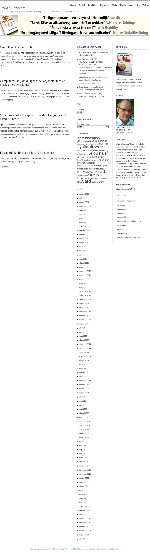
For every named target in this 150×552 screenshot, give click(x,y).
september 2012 (85, 433)
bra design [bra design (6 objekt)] (103, 144)
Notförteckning (127, 5)
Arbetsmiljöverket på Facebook (129, 221)
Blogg (73, 5)
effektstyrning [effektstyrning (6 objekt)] (83, 154)
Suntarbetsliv (122, 233)
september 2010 (85, 531)
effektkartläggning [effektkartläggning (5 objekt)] (100, 150)
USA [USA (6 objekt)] (79, 182)
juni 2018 (82, 251)
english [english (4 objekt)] (86, 157)
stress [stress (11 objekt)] (91, 175)
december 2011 (85, 470)
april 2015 (82, 332)
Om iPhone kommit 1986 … (18, 47)
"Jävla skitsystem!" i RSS (125, 189)
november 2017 (85, 275)
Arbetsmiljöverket (123, 217)
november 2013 (85, 381)
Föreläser (92, 5)
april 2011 (82, 502)
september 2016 (85, 299)
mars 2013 (83, 409)
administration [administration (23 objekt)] (88, 138)
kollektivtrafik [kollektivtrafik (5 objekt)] (82, 169)
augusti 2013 (84, 393)
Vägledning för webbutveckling (128, 237)
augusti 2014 (84, 360)
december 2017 (85, 271)
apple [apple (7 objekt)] (93, 141)
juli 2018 (82, 247)
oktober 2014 (84, 352)
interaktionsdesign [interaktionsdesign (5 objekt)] (85, 166)
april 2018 (82, 255)
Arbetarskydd (122, 209)
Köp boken (104, 5)
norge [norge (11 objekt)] (100, 168)
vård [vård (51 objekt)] (86, 181)
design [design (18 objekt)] (98, 147)
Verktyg (145, 5)
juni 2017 (82, 283)
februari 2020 (84, 235)
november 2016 (85, 295)
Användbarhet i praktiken (126, 201)
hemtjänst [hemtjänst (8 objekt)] (104, 160)
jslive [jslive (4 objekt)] (105, 166)
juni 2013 (82, 401)
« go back (4, 167)
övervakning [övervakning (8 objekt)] (98, 182)
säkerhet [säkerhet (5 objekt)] (99, 175)
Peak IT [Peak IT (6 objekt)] (81, 172)
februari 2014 (84, 372)
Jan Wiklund (83, 77)
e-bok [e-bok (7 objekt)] (90, 150)
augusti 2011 (84, 486)
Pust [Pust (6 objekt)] (92, 172)
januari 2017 (83, 287)
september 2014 (85, 356)
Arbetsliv (120, 213)
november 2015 (85, 312)
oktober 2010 (84, 527)
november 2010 (85, 523)
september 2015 (85, 320)
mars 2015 (83, 336)
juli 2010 (82, 539)
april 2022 (82, 214)
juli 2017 (82, 279)
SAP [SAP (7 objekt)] (97, 172)
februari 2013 (84, 413)
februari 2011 (84, 510)
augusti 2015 (84, 324)
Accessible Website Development (94, 549)
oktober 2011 (84, 478)
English (82, 5)
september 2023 (85, 206)
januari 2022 (83, 218)
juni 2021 (82, 222)
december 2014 (85, 344)
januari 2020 (83, 239)
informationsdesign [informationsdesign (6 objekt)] (86, 163)
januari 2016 (83, 308)
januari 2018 (83, 267)
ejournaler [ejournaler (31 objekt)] (99, 153)
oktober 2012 (84, 429)
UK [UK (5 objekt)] (99, 178)
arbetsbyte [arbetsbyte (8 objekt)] (101, 141)
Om (138, 5)
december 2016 (85, 291)
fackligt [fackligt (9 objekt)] (99, 156)
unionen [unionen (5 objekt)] (104, 178)
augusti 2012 (84, 437)
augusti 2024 (84, 202)
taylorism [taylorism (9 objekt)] (82, 178)
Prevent (120, 229)
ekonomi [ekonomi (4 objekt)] (80, 157)
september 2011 (85, 482)
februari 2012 (84, 462)
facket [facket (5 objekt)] (92, 157)
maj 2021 (82, 226)
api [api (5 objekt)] (88, 141)
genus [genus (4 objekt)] (96, 160)
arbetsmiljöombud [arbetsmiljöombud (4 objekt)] (83, 144)
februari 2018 (84, 263)
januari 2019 (83, 243)
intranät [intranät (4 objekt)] (96, 166)
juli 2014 (82, 364)
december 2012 (85, 421)
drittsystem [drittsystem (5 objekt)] (82, 150)
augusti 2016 (84, 303)
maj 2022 (82, 210)
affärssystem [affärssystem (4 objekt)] (82, 141)
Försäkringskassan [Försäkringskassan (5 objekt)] (85, 160)
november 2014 (85, 348)
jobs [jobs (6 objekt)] (101, 165)
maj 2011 (82, 498)
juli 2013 (82, 397)
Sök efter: (81, 109)
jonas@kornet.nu (126, 133)
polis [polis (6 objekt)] (87, 172)
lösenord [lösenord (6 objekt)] (93, 169)
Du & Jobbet (122, 225)
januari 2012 (83, 466)
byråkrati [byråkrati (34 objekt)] (85, 146)
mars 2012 (83, 458)
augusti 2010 (84, 535)
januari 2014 (83, 377)
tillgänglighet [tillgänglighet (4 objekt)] (92, 178)
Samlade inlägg (83, 124)
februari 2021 (84, 230)
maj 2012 (82, 450)
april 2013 (82, 405)
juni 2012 (82, 446)
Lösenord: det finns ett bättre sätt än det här (27, 152)
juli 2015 (82, 328)
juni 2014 (82, 368)
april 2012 (82, 454)
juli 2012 (82, 441)
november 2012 (85, 425)
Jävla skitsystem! (13, 8)
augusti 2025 (84, 194)
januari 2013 (83, 417)
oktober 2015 (84, 316)
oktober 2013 (84, 385)
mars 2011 (83, 506)
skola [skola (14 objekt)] (103, 171)
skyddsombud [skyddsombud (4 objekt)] (82, 175)
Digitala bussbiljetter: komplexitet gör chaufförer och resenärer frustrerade (93, 80)
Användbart (121, 205)
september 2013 (85, 389)
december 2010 (85, 519)
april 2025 (82, 198)
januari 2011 (83, 514)
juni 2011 (82, 494)
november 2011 (85, 474)
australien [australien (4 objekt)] (94, 144)
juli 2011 (82, 490)
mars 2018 (83, 259)
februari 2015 (84, 340)
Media (114, 5)
